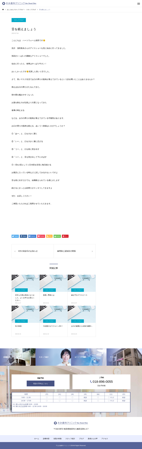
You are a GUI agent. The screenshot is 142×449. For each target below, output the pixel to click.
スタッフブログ (19, 20)
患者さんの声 (93, 439)
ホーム (36, 439)
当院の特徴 (57, 439)
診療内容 (46, 439)
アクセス (104, 439)
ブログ (81, 439)
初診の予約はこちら (40, 383)
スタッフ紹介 (70, 439)
